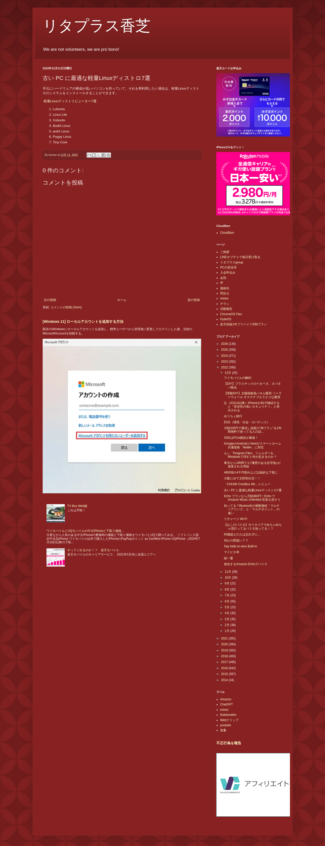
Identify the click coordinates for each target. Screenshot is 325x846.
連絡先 (224, 288)
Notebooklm (228, 715)
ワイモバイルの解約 (237, 378)
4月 (227, 613)
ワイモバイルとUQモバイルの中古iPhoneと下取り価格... (85, 531)
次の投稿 (50, 300)
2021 (225, 638)
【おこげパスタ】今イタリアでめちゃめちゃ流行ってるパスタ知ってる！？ (253, 526)
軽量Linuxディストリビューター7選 (70, 101)
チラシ (224, 304)
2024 (225, 356)
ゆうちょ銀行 (233, 416)
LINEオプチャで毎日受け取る (240, 257)
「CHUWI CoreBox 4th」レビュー (247, 484)
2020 (225, 644)
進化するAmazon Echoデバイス (245, 564)
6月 (227, 601)
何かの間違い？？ (236, 540)
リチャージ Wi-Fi (235, 519)
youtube (225, 725)
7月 (227, 595)
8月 (227, 589)
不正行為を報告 (228, 743)
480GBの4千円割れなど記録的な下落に (251, 472)
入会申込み (227, 272)
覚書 (223, 730)
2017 (225, 662)
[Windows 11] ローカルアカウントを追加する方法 (83, 321)
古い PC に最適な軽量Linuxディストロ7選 (253, 490)
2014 (225, 680)
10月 (228, 577)
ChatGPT (226, 704)
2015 (225, 674)
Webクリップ (229, 720)
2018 (225, 656)
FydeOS (225, 319)
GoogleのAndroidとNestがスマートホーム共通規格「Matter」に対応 (252, 445)
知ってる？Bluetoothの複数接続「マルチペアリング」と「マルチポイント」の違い (252, 509)
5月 (227, 607)
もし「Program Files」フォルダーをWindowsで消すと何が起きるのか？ (250, 455)
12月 (228, 373)
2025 (225, 349)
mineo (224, 298)
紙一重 (228, 558)
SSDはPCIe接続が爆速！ (241, 437)
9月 (227, 583)
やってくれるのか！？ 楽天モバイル (93, 550)
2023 (225, 361)
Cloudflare (227, 232)
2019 (225, 650)
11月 (228, 571)
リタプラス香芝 (97, 26)
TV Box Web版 (77, 506)
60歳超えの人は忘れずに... (242, 534)
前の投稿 (194, 300)
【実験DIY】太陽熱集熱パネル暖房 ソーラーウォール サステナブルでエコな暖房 (253, 395)
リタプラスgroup (231, 262)
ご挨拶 (224, 252)
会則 (223, 278)
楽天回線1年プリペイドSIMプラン (243, 324)
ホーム (121, 300)
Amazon (225, 699)
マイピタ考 (231, 552)
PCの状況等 (228, 267)
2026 (225, 344)
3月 (227, 619)
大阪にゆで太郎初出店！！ (242, 478)
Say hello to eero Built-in (240, 546)
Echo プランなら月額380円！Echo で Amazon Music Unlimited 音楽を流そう (252, 497)
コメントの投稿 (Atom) (66, 307)
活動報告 (226, 309)
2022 (225, 367)
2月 (227, 625)
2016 (225, 668)
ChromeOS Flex (231, 314)
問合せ (224, 293)
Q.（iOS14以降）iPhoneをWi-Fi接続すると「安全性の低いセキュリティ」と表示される (252, 406)
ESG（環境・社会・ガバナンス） (247, 422)
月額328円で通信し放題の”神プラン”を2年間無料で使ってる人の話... (253, 429)
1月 (227, 631)
